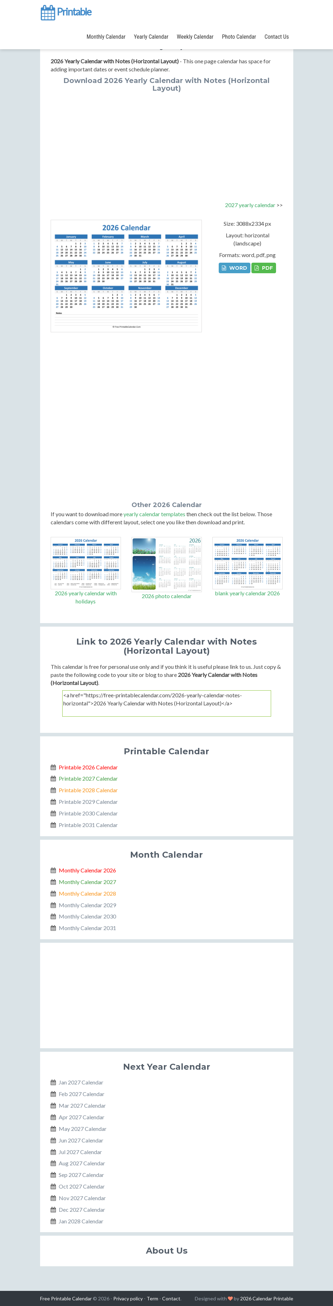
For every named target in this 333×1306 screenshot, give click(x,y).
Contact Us (276, 36)
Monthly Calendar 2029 (87, 905)
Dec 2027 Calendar (82, 1209)
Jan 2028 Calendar (81, 1221)
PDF (264, 268)
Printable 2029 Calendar (88, 801)
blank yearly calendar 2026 (247, 593)
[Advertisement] (167, 145)
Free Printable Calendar (66, 1298)
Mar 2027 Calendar (82, 1105)
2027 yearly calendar (250, 204)
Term (152, 1298)
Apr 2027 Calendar (81, 1117)
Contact (171, 1298)
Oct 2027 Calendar (82, 1186)
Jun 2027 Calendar (81, 1140)
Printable (65, 12)
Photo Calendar (239, 36)
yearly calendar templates (154, 514)
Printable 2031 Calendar (88, 824)
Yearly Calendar (151, 36)
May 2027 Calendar (83, 1128)
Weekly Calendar (195, 36)
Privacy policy (128, 1298)
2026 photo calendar (167, 596)
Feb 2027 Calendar (81, 1093)
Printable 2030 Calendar (88, 813)
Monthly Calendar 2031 (87, 927)
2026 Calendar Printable (266, 1298)
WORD (234, 268)
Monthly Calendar (106, 36)
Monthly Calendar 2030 (87, 916)
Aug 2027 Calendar (82, 1163)
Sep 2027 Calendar (81, 1174)
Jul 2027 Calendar (80, 1151)
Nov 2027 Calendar (82, 1198)
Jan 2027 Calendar (81, 1082)
